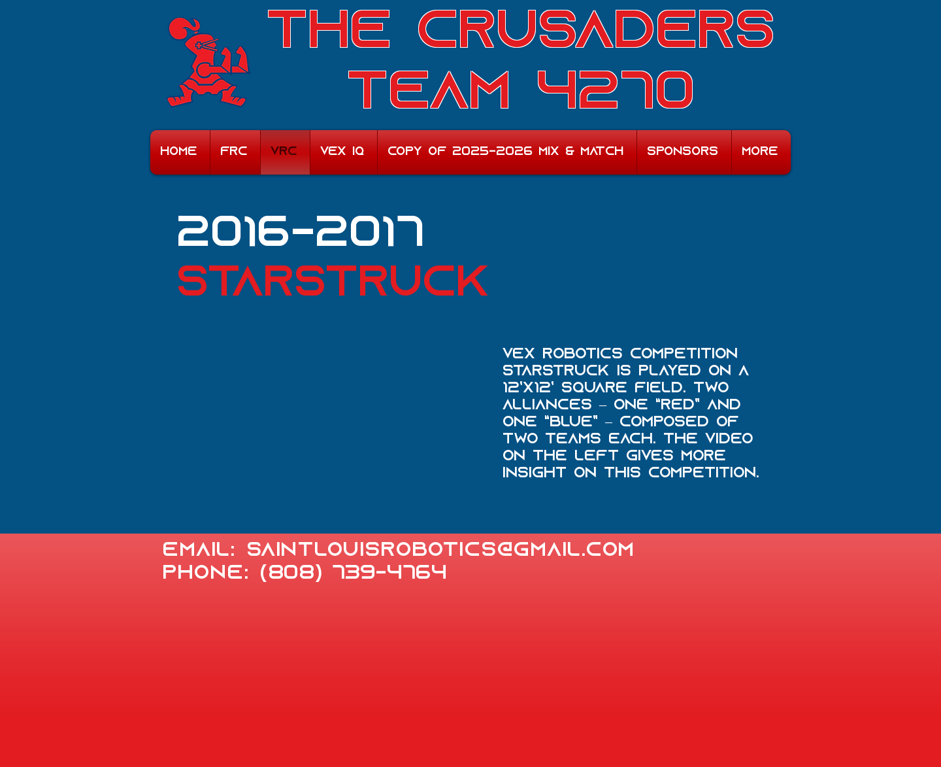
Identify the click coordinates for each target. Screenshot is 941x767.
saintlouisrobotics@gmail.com (440, 551)
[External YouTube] (333, 435)
